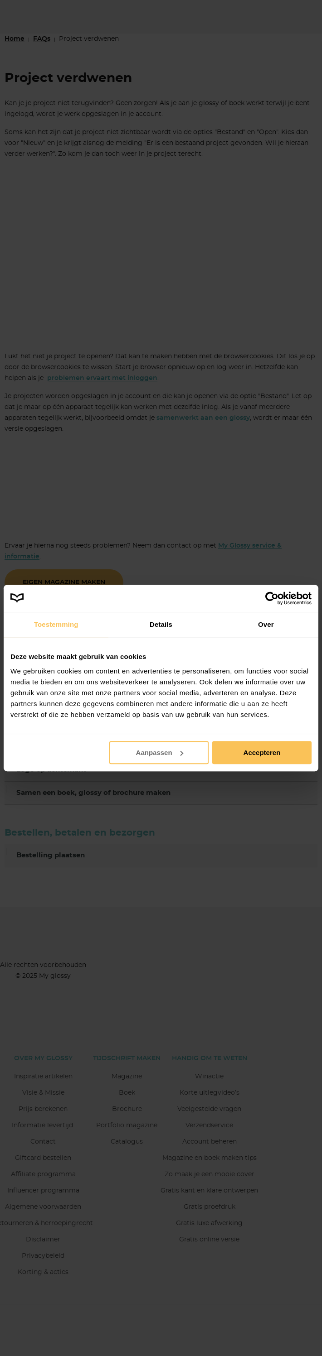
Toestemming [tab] (56, 624)
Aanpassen (159, 752)
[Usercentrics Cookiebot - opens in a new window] (272, 598)
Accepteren (262, 752)
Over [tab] (266, 624)
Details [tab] (161, 624)
